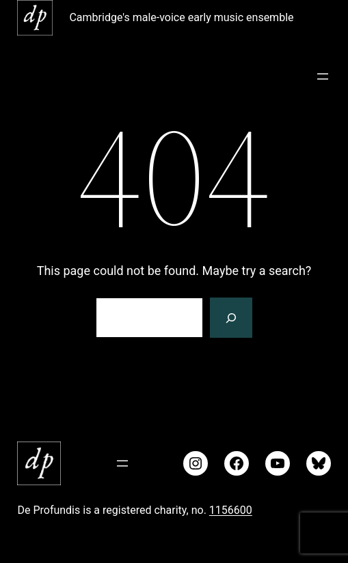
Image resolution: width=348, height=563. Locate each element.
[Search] (231, 318)
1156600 (230, 510)
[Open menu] (322, 76)
